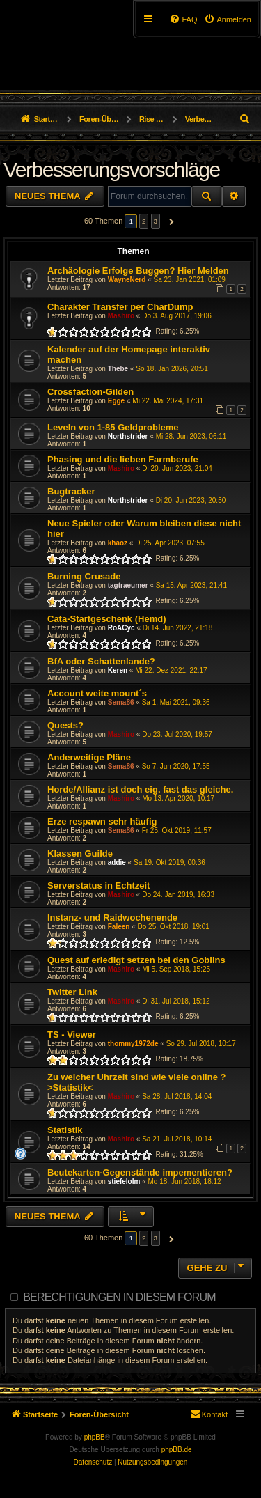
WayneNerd (127, 279)
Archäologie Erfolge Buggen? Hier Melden (138, 270)
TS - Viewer (71, 1034)
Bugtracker (71, 491)
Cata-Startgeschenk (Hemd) (106, 619)
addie (117, 862)
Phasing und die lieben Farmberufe (122, 459)
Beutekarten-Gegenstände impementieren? (139, 1172)
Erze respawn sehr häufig (102, 821)
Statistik (65, 1130)
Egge (116, 401)
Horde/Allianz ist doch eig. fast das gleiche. (140, 789)
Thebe (118, 369)
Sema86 (121, 702)
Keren (117, 670)
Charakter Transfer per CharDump (120, 307)
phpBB (94, 1437)
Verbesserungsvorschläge (111, 169)
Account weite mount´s (97, 693)
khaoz (117, 543)
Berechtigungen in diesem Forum (119, 1297)
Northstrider (128, 436)
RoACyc (121, 628)
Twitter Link (72, 992)
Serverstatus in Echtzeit (98, 885)
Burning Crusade (83, 576)
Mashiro (121, 316)
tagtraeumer (128, 585)
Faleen (119, 926)
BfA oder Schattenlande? (101, 661)
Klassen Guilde (80, 853)
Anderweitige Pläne (89, 757)
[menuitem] (227, 19)
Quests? (65, 725)
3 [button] (156, 221)
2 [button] (144, 221)
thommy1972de (133, 1043)
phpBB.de (176, 1449)
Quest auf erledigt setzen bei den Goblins (136, 960)
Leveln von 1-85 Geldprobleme (113, 427)
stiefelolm (124, 1181)
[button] (169, 221)
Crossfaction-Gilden (90, 392)
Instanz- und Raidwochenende (112, 917)
